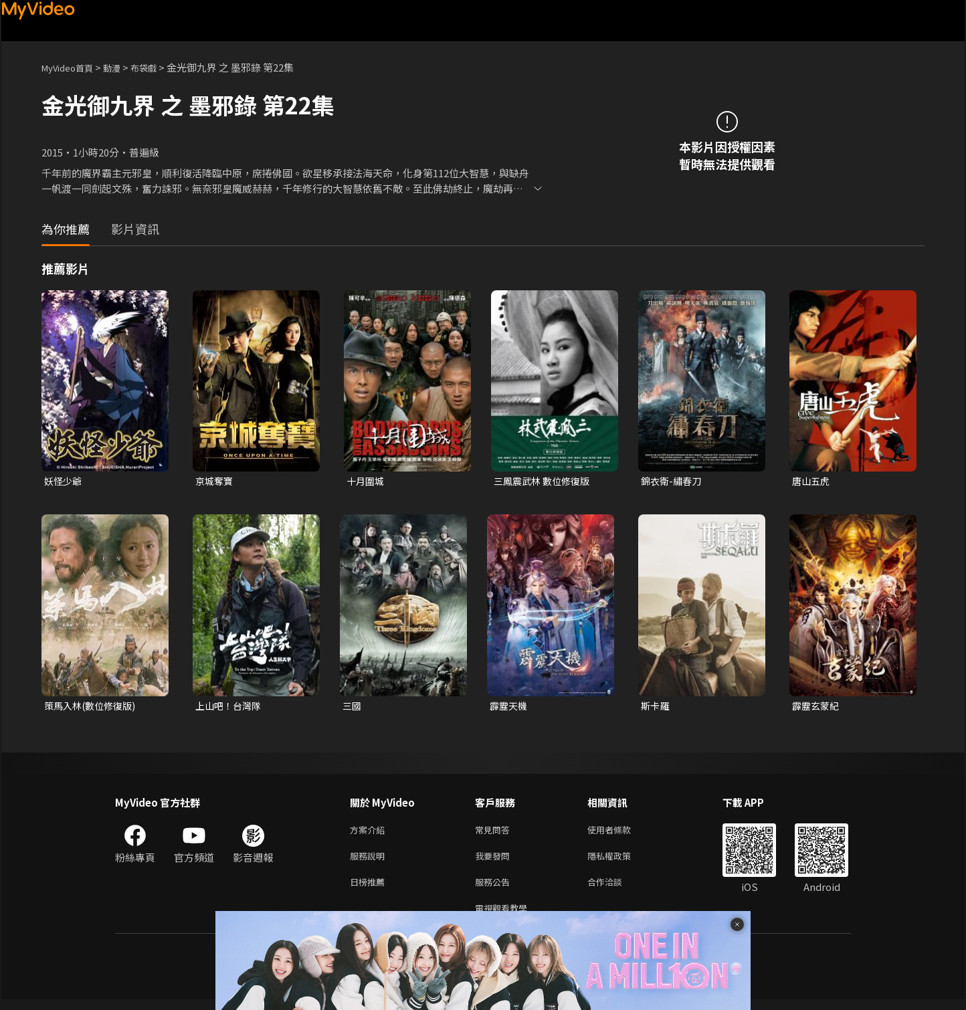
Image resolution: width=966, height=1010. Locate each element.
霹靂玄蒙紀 (817, 707)
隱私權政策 (620, 861)
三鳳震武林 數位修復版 (545, 481)
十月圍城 (367, 481)
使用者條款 (620, 833)
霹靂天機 (510, 707)
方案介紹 (370, 833)
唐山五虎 (812, 481)
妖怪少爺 (64, 481)
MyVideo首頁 (71, 67)
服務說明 (370, 861)
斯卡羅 (656, 707)
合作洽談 (615, 889)
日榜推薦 (370, 889)
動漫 (122, 67)
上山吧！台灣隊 (230, 707)
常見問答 (495, 833)
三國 (353, 707)
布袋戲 (157, 67)
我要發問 (495, 861)
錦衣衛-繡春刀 (673, 481)
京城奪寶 (215, 481)
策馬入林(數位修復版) (93, 707)
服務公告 (495, 889)
